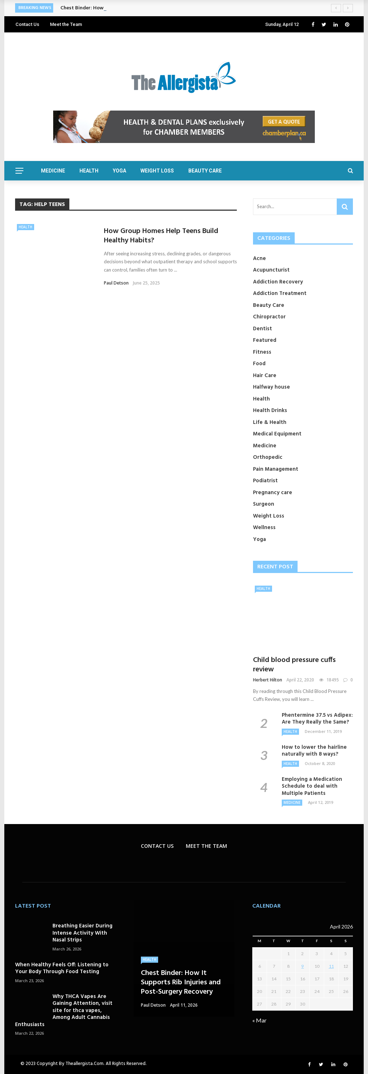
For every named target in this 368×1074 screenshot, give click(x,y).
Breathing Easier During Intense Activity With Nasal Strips (82, 933)
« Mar (259, 1020)
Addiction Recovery (278, 282)
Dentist (262, 329)
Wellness (264, 527)
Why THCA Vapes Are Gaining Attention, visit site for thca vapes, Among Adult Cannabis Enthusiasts (63, 1010)
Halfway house (271, 387)
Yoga (119, 171)
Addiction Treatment (280, 293)
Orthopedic (267, 457)
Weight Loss (157, 171)
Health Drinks (270, 410)
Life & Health (269, 422)
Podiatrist (265, 480)
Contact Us (27, 24)
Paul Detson (116, 283)
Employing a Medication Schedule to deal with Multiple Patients (312, 786)
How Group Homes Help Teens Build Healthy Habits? (161, 235)
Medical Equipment (277, 434)
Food (259, 363)
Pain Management (275, 469)
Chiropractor (269, 317)
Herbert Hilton (267, 680)
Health (88, 171)
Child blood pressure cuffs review (294, 664)
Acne (259, 258)
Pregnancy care (272, 492)
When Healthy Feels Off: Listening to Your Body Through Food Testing (62, 968)
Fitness (262, 352)
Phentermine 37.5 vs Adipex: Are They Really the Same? (317, 719)
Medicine (53, 171)
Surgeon (263, 504)
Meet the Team (66, 24)
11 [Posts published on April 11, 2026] (331, 966)
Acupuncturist (271, 270)
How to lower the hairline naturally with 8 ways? (314, 751)
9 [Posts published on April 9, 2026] (302, 966)
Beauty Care (205, 171)
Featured (264, 340)
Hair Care (264, 375)
